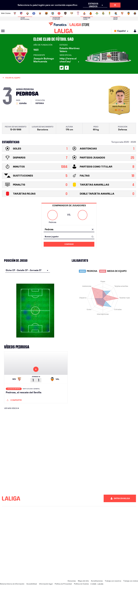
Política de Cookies (81, 584)
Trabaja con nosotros (113, 581)
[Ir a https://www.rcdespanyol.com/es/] (84, 13)
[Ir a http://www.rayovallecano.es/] (72, 13)
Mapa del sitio (83, 581)
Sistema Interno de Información (12, 584)
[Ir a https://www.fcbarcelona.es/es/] (46, 13)
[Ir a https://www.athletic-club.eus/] (15, 13)
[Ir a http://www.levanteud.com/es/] (65, 13)
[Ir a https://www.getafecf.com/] (53, 13)
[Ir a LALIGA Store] (69, 24)
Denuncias (72, 581)
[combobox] (69, 229)
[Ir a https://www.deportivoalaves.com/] (34, 13)
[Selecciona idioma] (122, 31)
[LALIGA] (63, 31)
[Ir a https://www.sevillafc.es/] (122, 13)
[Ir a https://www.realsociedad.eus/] (116, 13)
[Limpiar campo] (93, 230)
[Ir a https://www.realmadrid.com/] (103, 13)
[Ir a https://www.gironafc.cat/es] (59, 13)
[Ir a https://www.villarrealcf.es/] (135, 13)
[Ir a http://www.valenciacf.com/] (129, 13)
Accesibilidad (31, 584)
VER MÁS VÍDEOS (12, 408)
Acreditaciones (97, 581)
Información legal (46, 584)
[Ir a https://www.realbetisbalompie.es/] (97, 13)
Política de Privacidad (63, 584)
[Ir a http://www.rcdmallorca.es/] (91, 13)
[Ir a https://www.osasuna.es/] (27, 13)
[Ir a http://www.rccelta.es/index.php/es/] (78, 13)
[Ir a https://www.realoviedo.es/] (110, 13)
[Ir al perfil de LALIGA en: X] (62, 68)
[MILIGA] (134, 31)
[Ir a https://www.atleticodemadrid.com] (21, 13)
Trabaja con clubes (130, 581)
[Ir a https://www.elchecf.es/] (40, 13)
